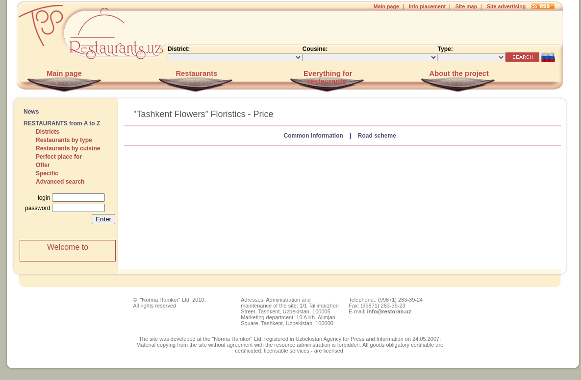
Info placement (427, 6)
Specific (47, 173)
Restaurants (195, 73)
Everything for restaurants (327, 77)
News (31, 111)
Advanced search (60, 181)
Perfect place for (59, 156)
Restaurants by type (64, 140)
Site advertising (506, 6)
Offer (43, 165)
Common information (313, 135)
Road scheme (377, 135)
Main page (386, 6)
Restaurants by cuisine (68, 148)
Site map (466, 6)
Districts (47, 131)
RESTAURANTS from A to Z (62, 123)
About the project (458, 73)
